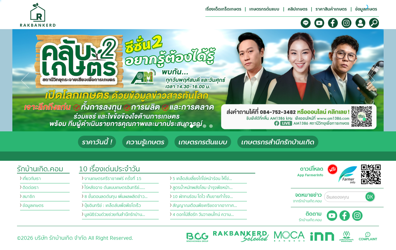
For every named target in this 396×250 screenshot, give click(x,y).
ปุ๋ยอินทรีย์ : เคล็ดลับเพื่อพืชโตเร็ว (112, 205)
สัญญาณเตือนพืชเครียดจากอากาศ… (205, 205)
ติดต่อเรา (31, 187)
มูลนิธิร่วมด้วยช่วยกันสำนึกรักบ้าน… (114, 214)
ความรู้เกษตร (145, 142)
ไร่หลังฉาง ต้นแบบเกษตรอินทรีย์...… (114, 187)
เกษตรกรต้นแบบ (203, 142)
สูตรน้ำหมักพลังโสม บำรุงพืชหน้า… (203, 187)
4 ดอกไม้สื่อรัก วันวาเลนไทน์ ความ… (203, 214)
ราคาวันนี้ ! (97, 142)
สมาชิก (29, 196)
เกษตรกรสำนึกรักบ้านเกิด (277, 142)
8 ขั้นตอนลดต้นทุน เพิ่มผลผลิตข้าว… (116, 196)
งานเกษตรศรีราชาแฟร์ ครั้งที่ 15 (112, 178)
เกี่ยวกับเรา (32, 178)
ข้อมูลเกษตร (33, 205)
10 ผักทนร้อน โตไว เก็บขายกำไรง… (203, 196)
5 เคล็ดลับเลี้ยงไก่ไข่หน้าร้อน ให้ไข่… (202, 178)
